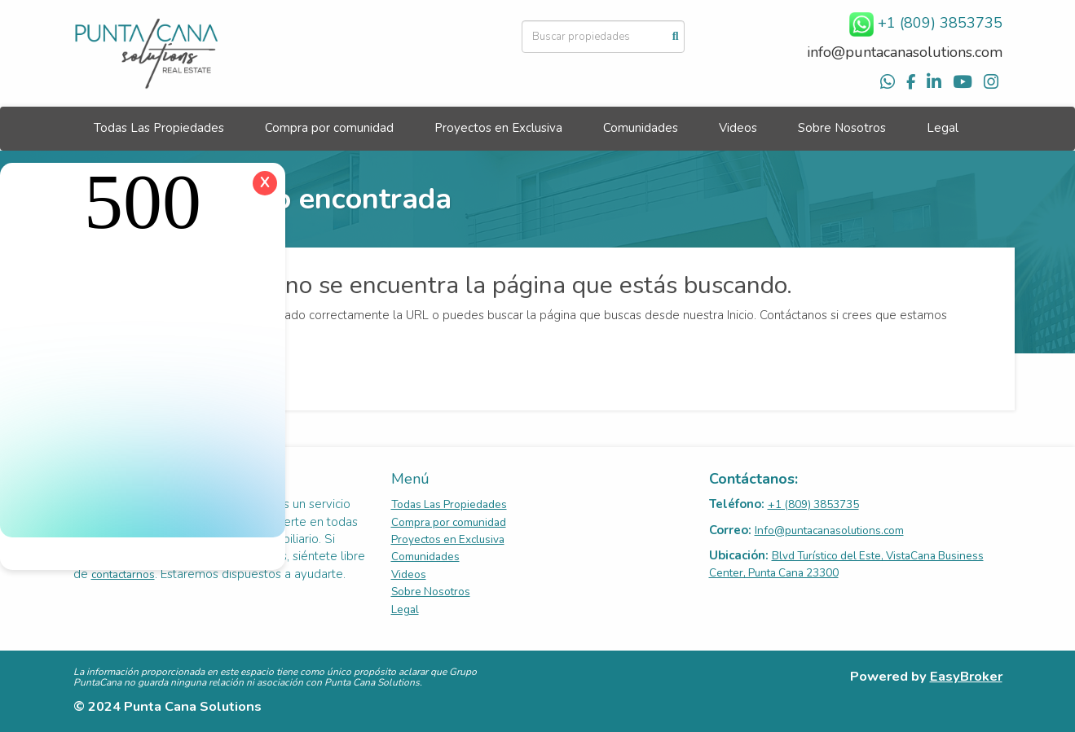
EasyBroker (966, 676)
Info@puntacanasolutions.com (829, 530)
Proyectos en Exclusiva (498, 128)
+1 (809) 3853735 (813, 504)
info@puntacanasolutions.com (904, 52)
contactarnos (123, 574)
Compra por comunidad (329, 128)
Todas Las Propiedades (159, 128)
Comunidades (640, 128)
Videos (738, 128)
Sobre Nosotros (842, 128)
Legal (942, 128)
